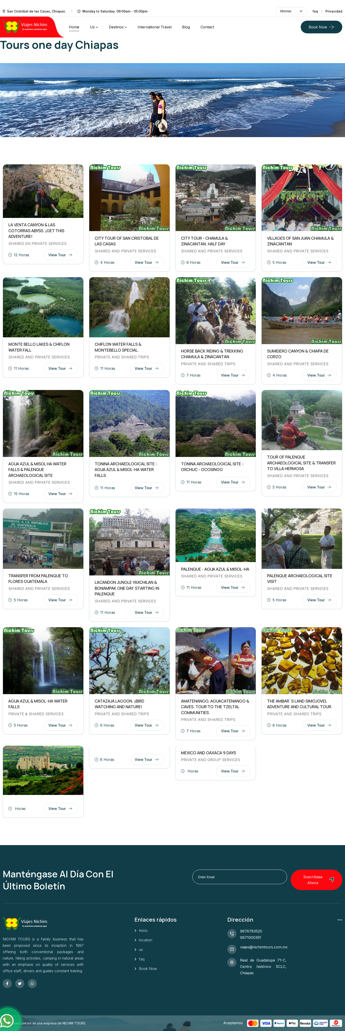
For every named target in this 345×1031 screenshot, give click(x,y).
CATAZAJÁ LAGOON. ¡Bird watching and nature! (119, 704)
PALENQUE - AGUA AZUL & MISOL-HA (215, 569)
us (92, 27)
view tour (57, 255)
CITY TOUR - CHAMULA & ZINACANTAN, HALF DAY (204, 241)
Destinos (116, 27)
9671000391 (250, 937)
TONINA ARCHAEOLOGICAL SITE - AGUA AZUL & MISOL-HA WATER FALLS (126, 469)
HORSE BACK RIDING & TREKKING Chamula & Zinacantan (212, 354)
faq (315, 11)
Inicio (143, 930)
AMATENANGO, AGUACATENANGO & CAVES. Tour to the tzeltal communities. (215, 706)
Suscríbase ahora (318, 880)
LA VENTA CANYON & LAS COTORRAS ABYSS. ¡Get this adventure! (36, 230)
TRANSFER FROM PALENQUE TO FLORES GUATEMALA (38, 578)
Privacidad (333, 11)
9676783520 (251, 931)
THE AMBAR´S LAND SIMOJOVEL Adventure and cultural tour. (299, 704)
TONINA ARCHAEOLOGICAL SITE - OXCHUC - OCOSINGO (212, 466)
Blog (186, 27)
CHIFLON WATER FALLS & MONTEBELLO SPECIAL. (118, 347)
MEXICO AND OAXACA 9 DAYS (208, 752)
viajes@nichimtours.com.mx (264, 947)
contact (207, 27)
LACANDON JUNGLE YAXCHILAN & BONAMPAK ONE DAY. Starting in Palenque (127, 588)
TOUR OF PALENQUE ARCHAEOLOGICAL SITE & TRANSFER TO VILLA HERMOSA (301, 462)
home (74, 27)
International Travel (154, 27)
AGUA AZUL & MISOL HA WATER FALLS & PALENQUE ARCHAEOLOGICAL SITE (37, 469)
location (145, 940)
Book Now (318, 27)
